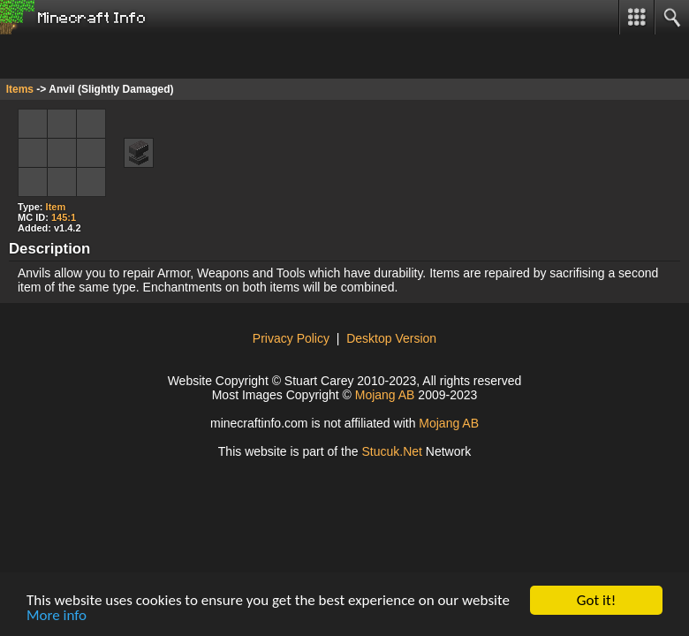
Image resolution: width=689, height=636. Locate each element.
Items (20, 89)
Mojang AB (385, 395)
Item (56, 206)
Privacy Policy (291, 338)
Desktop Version (391, 338)
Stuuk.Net (391, 451)
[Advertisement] (141, 56)
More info (56, 616)
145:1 (63, 217)
